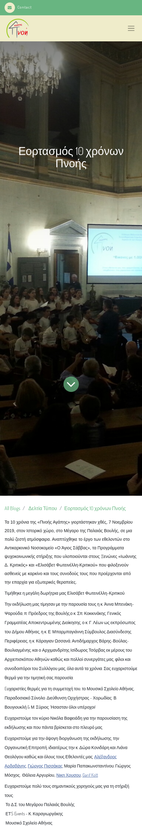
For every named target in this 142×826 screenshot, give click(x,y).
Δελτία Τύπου (42, 508)
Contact (18, 7)
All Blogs (12, 508)
